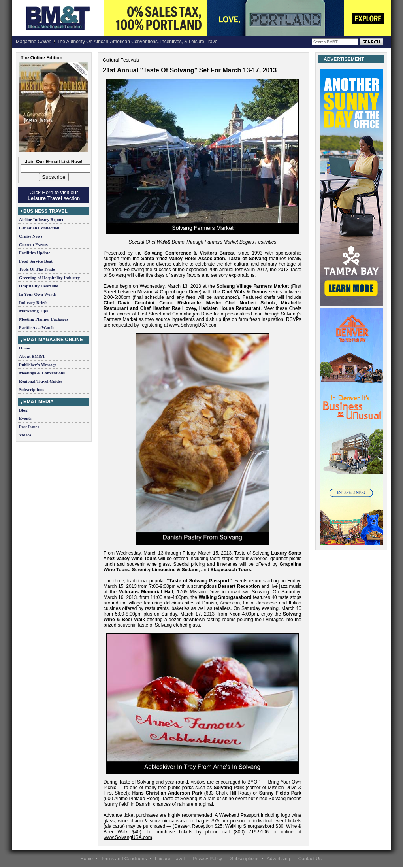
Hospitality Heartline (38, 285)
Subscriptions (31, 389)
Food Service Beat (36, 261)
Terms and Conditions (124, 858)
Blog (23, 410)
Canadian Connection (39, 227)
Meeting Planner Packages (43, 319)
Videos (25, 435)
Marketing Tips (33, 310)
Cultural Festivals (121, 60)
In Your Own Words (37, 294)
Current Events (33, 244)
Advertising (278, 858)
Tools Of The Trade (37, 269)
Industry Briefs (33, 302)
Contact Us (310, 858)
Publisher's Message (37, 364)
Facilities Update (34, 252)
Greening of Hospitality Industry (49, 277)
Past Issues (29, 426)
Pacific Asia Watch (36, 327)
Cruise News (30, 236)
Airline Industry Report (41, 219)
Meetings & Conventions (42, 372)
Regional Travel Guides (40, 381)
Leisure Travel (170, 858)
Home (24, 348)
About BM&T (32, 356)
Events (25, 418)
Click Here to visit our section (54, 195)
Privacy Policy (207, 858)
